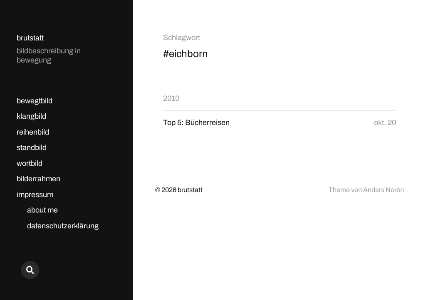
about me (42, 210)
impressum (35, 194)
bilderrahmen (38, 179)
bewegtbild (34, 101)
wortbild (29, 163)
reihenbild (33, 132)
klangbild (31, 116)
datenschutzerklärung (63, 226)
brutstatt (30, 38)
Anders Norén (383, 189)
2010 (171, 98)
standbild (32, 147)
